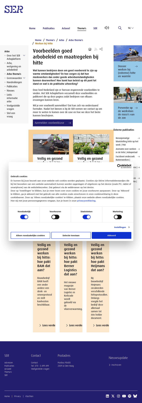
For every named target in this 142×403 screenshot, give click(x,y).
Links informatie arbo (12, 98)
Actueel (66, 28)
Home (32, 28)
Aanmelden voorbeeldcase (49, 122)
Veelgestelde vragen (13, 107)
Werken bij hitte (44, 43)
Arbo (7, 51)
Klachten (29, 396)
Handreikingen (14, 82)
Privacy (17, 396)
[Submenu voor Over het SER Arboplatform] (24, 55)
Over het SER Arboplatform (14, 57)
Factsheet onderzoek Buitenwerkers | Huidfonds (128, 159)
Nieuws (10, 90)
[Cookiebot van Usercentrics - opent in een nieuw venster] (119, 166)
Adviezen (8, 362)
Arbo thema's (14, 74)
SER (95, 28)
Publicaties (48, 28)
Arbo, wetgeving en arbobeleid (14, 66)
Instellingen (120, 227)
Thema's (81, 28)
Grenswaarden (14, 78)
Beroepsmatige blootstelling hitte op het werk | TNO (128, 141)
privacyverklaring (86, 200)
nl (131, 28)
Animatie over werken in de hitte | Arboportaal (128, 150)
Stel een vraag (11, 115)
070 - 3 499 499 (42, 366)
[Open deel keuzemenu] (101, 49)
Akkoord (111, 235)
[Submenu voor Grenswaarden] (24, 78)
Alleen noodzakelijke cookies (30, 235)
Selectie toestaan (71, 235)
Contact (34, 362)
